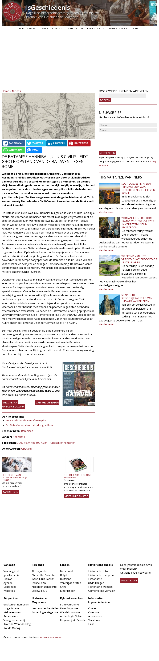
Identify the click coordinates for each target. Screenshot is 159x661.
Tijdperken (71, 28)
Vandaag (31, 28)
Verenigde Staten (70, 583)
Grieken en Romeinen (16, 604)
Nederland (19, 436)
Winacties (9, 590)
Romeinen (27, 431)
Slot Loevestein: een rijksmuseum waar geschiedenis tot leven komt (138, 188)
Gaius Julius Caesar (43, 579)
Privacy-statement (51, 637)
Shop (135, 28)
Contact (92, 608)
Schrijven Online (69, 604)
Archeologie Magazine (45, 612)
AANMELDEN (10, 492)
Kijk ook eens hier (71, 598)
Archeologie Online (71, 616)
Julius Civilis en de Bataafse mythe (26, 420)
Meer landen (67, 590)
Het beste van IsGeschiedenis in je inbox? (14, 477)
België (64, 575)
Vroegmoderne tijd (14, 620)
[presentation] (125, 140)
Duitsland (65, 579)
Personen (57, 28)
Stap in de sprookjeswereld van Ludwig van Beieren (136, 298)
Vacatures (94, 620)
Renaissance (10, 616)
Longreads (9, 586)
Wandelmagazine (70, 612)
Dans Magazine (69, 608)
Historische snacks (118, 28)
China (63, 586)
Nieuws (16, 91)
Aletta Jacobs (39, 571)
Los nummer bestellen (45, 608)
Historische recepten (101, 575)
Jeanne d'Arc (39, 583)
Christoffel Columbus (44, 575)
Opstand (26, 448)
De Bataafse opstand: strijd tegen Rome (30, 425)
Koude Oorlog (11, 628)
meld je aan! (129, 580)
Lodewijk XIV (39, 590)
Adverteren (95, 616)
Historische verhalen (92, 28)
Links (91, 624)
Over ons (93, 612)
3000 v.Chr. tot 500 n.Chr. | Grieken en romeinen (46, 442)
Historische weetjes (100, 586)
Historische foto (98, 571)
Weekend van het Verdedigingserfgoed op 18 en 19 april (139, 259)
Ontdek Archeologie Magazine (78, 476)
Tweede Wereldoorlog (17, 624)
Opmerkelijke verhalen (101, 590)
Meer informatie (76, 496)
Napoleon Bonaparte (44, 586)
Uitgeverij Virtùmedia (72, 620)
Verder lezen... (107, 212)
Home (22, 28)
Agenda (8, 583)
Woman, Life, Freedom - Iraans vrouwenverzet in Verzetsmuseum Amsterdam (137, 222)
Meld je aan (10, 402)
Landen (44, 28)
